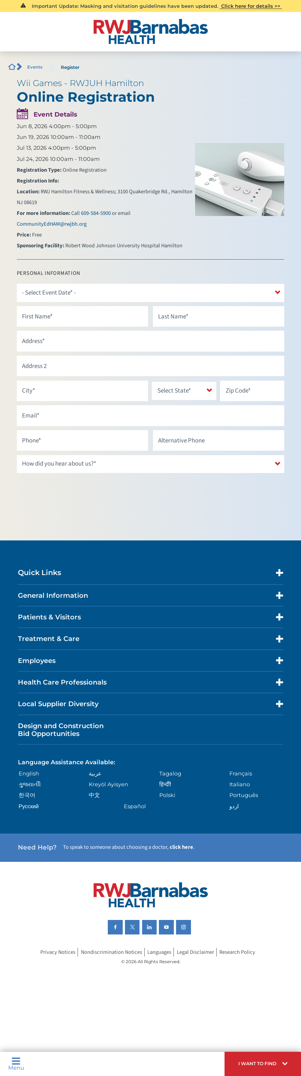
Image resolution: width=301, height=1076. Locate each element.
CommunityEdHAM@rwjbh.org (52, 224)
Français (240, 773)
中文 (94, 795)
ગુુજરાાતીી (30, 784)
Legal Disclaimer (195, 952)
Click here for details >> (251, 6)
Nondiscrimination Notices (111, 952)
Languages (159, 952)
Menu (16, 1063)
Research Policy (237, 952)
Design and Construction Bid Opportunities (61, 729)
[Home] (150, 31)
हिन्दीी (165, 784)
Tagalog (170, 773)
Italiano (239, 784)
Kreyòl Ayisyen (108, 784)
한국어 (27, 795)
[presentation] (73, 491)
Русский (29, 806)
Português (243, 795)
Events (35, 67)
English (29, 773)
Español (135, 806)
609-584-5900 (96, 213)
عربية (95, 773)
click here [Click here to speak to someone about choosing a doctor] (181, 847)
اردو (234, 806)
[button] (263, 1064)
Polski (167, 795)
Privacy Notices (57, 952)
